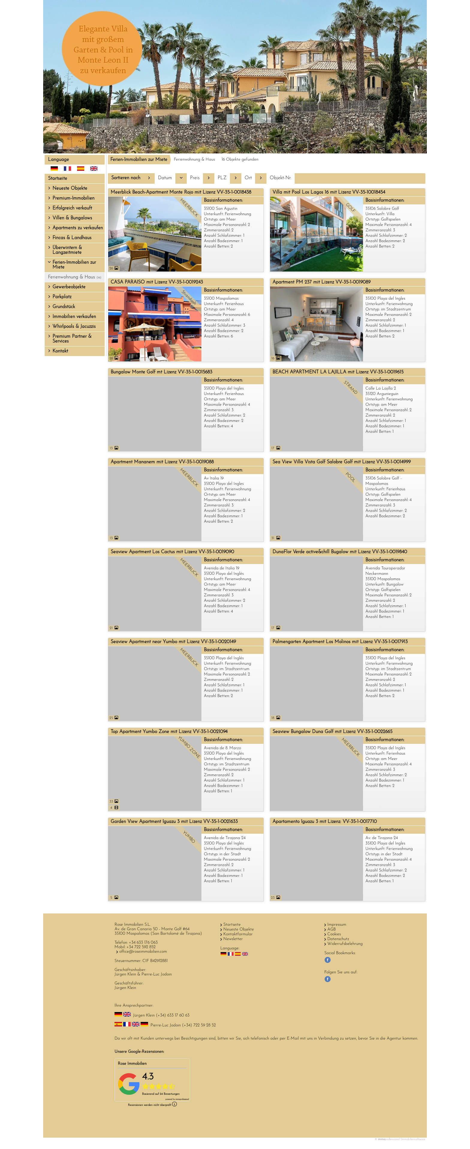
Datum (165, 178)
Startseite (57, 178)
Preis (195, 178)
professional (182, 1099)
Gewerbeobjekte (68, 287)
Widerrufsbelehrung (345, 944)
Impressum (336, 924)
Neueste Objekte (69, 188)
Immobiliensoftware (413, 1139)
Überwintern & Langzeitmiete (67, 250)
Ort (248, 178)
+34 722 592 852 (141, 947)
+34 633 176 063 (143, 942)
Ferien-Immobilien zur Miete (74, 265)
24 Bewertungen (170, 1094)
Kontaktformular (238, 934)
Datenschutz (338, 939)
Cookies (334, 934)
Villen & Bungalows (72, 218)
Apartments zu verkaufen (77, 228)
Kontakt (60, 351)
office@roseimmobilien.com (143, 951)
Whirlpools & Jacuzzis (74, 326)
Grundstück (63, 306)
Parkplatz (61, 297)
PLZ (222, 178)
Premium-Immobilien (73, 198)
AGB (331, 929)
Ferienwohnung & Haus (74, 277)
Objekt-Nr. (280, 178)
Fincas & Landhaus (71, 238)
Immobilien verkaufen (74, 316)
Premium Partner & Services (71, 339)
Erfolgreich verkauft (72, 208)
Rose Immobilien (132, 1063)
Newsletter (233, 939)
